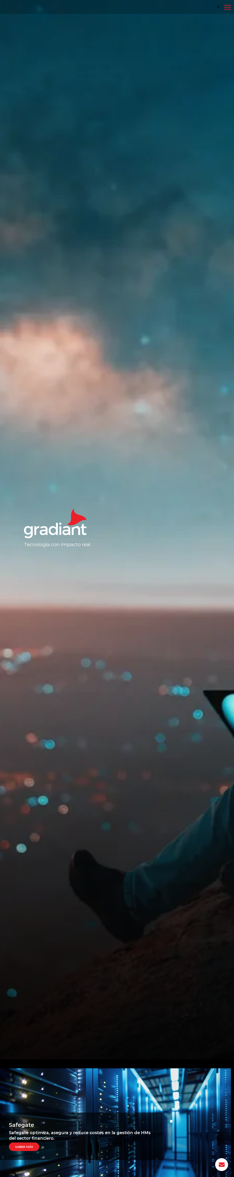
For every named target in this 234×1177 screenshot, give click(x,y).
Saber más (24, 1146)
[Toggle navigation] (227, 8)
